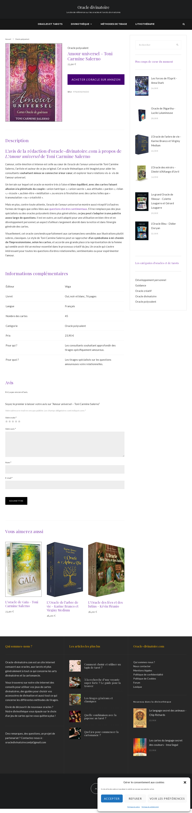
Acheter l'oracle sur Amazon (96, 79)
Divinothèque (80, 24)
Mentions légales (142, 674)
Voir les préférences (167, 798)
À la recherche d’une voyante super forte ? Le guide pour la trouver (102, 687)
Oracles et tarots (50, 24)
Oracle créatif (143, 290)
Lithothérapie (144, 24)
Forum (136, 686)
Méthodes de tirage (114, 24)
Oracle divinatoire (93, 7)
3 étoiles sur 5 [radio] (13, 421)
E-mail (9, 482)
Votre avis (10, 429)
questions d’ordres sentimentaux (68, 208)
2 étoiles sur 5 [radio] (9, 421)
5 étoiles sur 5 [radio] (19, 421)
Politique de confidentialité (150, 807)
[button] (185, 782)
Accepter (112, 798)
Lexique (137, 690)
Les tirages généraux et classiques (98, 704)
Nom (8, 466)
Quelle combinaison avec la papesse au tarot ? (100, 723)
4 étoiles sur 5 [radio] (16, 421)
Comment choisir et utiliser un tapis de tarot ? (102, 670)
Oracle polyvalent (78, 47)
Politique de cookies (133, 807)
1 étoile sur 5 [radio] (6, 421)
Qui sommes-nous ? (144, 666)
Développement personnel (150, 279)
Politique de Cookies (144, 682)
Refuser (135, 798)
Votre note (11, 417)
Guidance (140, 285)
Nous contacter (142, 670)
